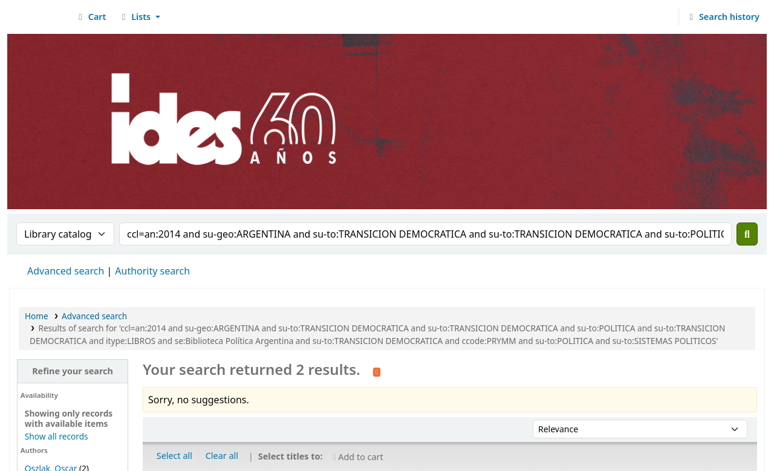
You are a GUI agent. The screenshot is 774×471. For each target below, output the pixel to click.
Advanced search (65, 271)
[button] (90, 16)
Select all (174, 455)
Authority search (152, 271)
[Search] (747, 234)
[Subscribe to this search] (376, 370)
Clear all (222, 455)
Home (36, 316)
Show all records (56, 436)
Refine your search (72, 371)
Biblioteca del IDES (40, 17)
